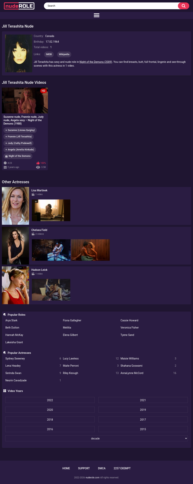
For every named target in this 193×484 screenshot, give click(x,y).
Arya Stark (11, 320)
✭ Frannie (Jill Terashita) (18, 136)
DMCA (102, 468)
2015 (143, 429)
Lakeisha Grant (14, 342)
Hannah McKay (14, 334)
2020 (50, 409)
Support (84, 468)
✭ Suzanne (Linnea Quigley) (20, 130)
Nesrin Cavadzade (33, 380)
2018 (50, 419)
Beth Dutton (12, 327)
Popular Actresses (19, 353)
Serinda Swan (33, 373)
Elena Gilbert (70, 334)
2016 (50, 429)
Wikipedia (64, 54)
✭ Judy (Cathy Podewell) (18, 143)
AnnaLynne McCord (148, 373)
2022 (50, 400)
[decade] (96, 438)
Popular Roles (16, 314)
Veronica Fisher (130, 327)
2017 (143, 419)
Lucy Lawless (91, 358)
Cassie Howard (129, 320)
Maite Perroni (91, 365)
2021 (143, 400)
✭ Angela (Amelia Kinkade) (19, 149)
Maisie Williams (148, 358)
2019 (143, 409)
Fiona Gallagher (72, 320)
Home (66, 468)
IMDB (49, 54)
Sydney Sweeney (33, 358)
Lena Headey (33, 365)
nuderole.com (92, 477)
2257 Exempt (122, 468)
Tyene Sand (127, 334)
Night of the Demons (20, 156)
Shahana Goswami (148, 365)
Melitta (67, 327)
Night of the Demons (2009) (96, 61)
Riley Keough (91, 373)
